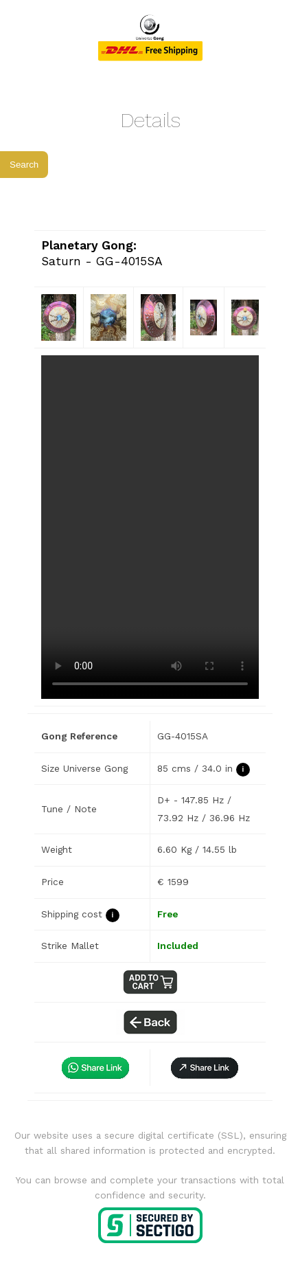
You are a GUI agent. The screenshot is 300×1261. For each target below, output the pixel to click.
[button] (204, 1067)
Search (24, 164)
